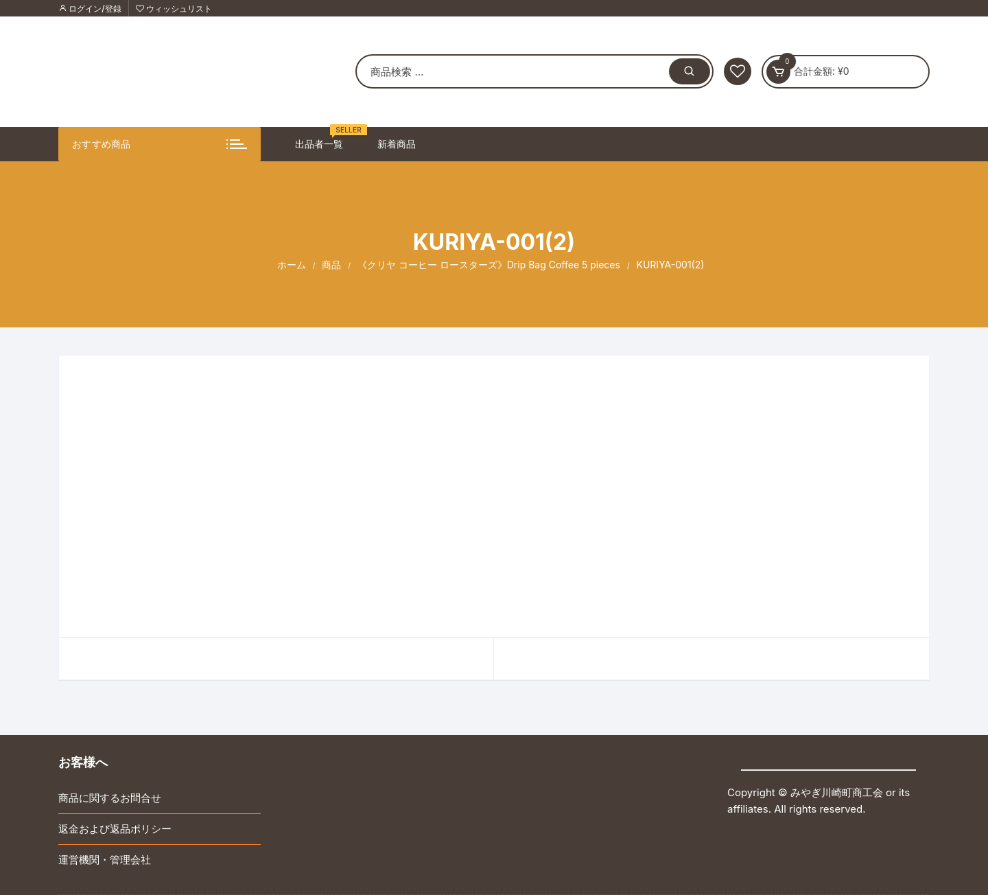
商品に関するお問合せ (109, 797)
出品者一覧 (324, 138)
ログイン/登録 (89, 8)
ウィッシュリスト (174, 8)
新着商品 (396, 144)
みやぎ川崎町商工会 (836, 792)
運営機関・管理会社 (104, 859)
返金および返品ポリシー (115, 828)
